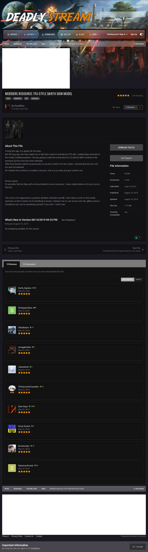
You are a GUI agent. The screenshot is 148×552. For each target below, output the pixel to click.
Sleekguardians (25, 308)
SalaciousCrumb (25, 465)
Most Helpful (127, 279)
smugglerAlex (24, 347)
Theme (5, 536)
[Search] (114, 14)
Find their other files (20, 109)
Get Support (126, 158)
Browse (13, 34)
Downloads (48, 34)
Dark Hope (23, 406)
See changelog (68, 220)
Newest (138, 279)
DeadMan (20, 105)
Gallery (65, 34)
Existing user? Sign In (117, 34)
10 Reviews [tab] (12, 264)
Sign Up (134, 34)
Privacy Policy (17, 536)
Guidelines (35, 548)
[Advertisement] (36, 68)
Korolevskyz (23, 446)
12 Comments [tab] (29, 264)
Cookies (39, 536)
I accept (138, 547)
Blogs (80, 34)
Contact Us (29, 536)
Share (116, 107)
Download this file (126, 147)
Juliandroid (23, 367)
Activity (29, 34)
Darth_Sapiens (25, 288)
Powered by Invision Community (133, 536)
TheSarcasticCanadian (28, 387)
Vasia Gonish (24, 426)
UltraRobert (23, 327)
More (94, 34)
